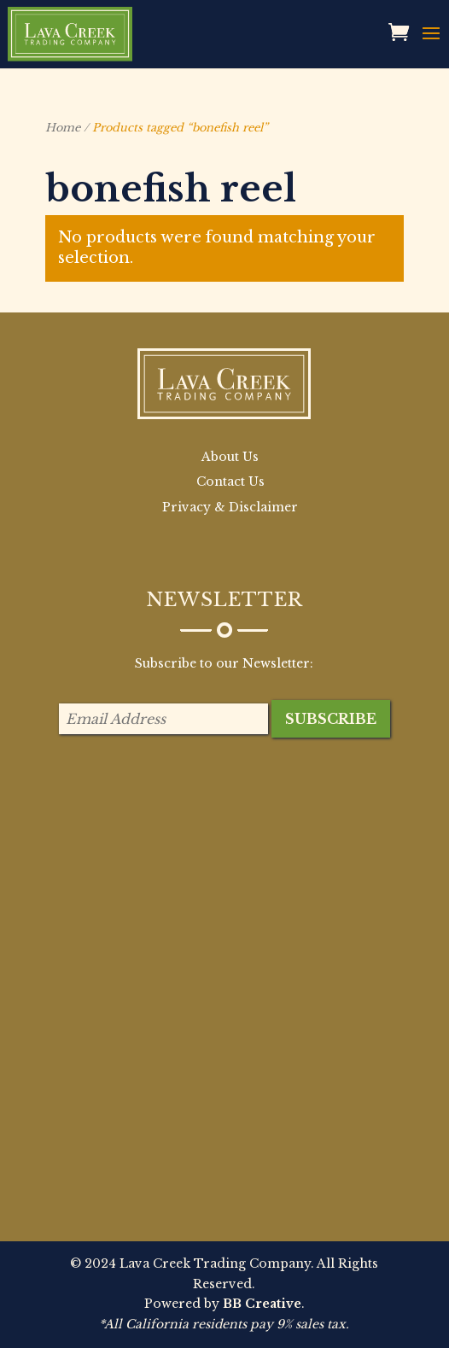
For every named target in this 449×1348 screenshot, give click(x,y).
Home (62, 127)
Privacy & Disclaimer (230, 507)
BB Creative (262, 1303)
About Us (230, 456)
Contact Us (230, 481)
